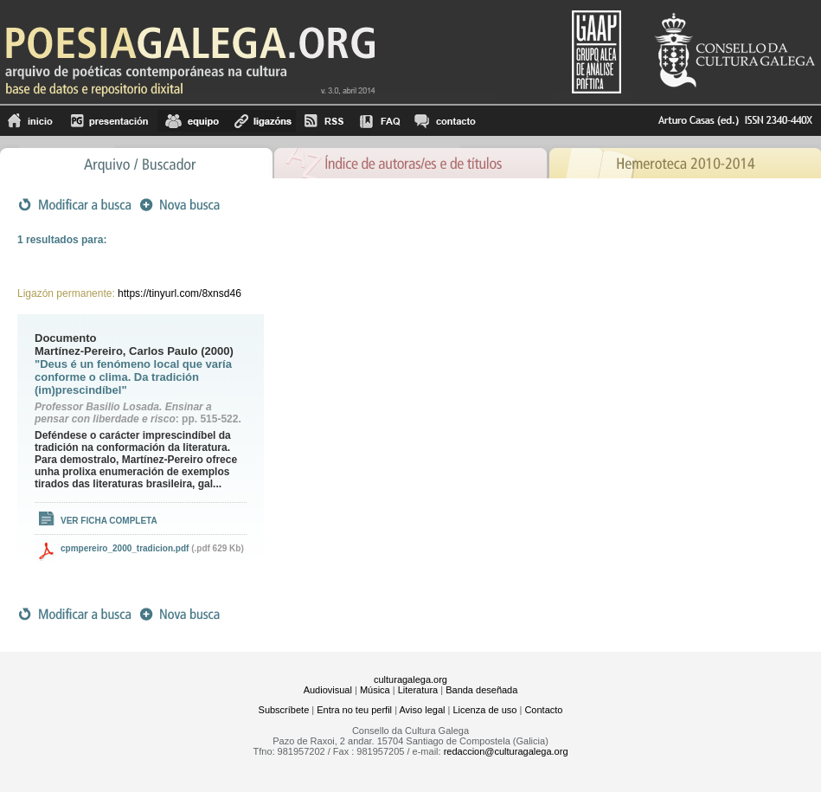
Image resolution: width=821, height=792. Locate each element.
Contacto (543, 710)
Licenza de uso (484, 710)
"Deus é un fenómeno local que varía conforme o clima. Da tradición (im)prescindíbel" (133, 376)
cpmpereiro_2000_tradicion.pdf (125, 548)
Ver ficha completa (109, 520)
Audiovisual (328, 690)
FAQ (379, 121)
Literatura (418, 690)
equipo (192, 121)
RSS (324, 121)
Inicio (30, 121)
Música (375, 690)
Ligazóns (261, 121)
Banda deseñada (481, 690)
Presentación (109, 121)
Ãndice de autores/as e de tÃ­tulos (410, 161)
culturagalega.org (410, 679)
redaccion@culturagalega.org (506, 751)
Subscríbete (284, 710)
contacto (444, 121)
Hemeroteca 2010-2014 (684, 161)
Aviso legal (422, 710)
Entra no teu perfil (354, 710)
